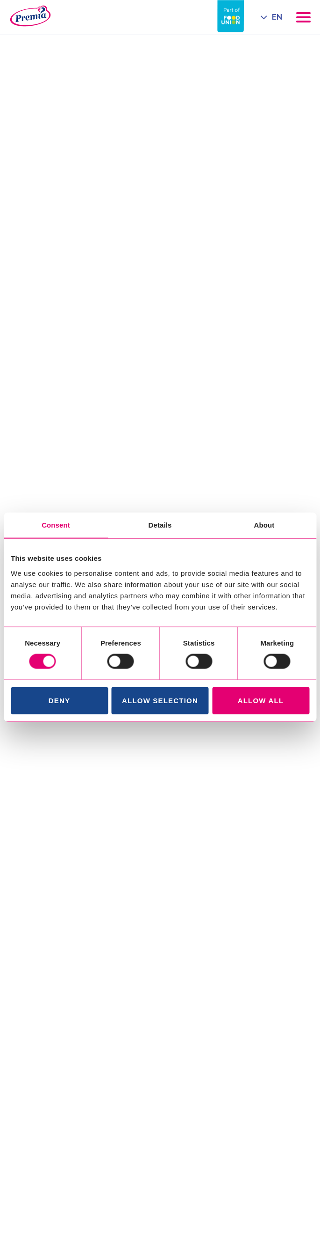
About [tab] (264, 525)
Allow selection (160, 700)
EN (277, 17)
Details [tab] (160, 525)
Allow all (261, 700)
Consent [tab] (56, 525)
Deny (59, 700)
